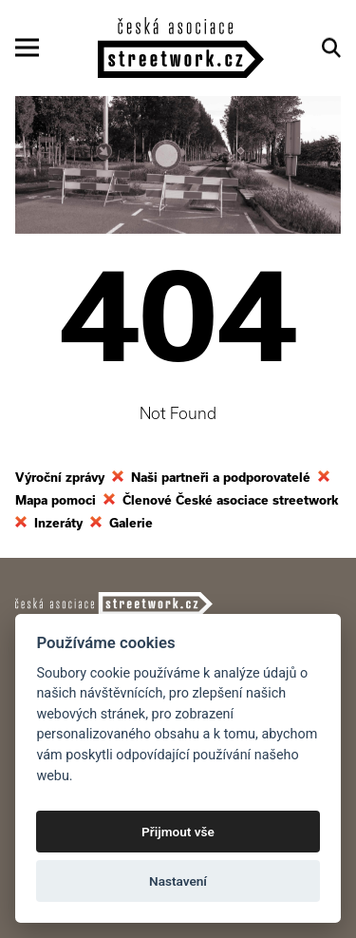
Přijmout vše (178, 831)
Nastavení (178, 881)
